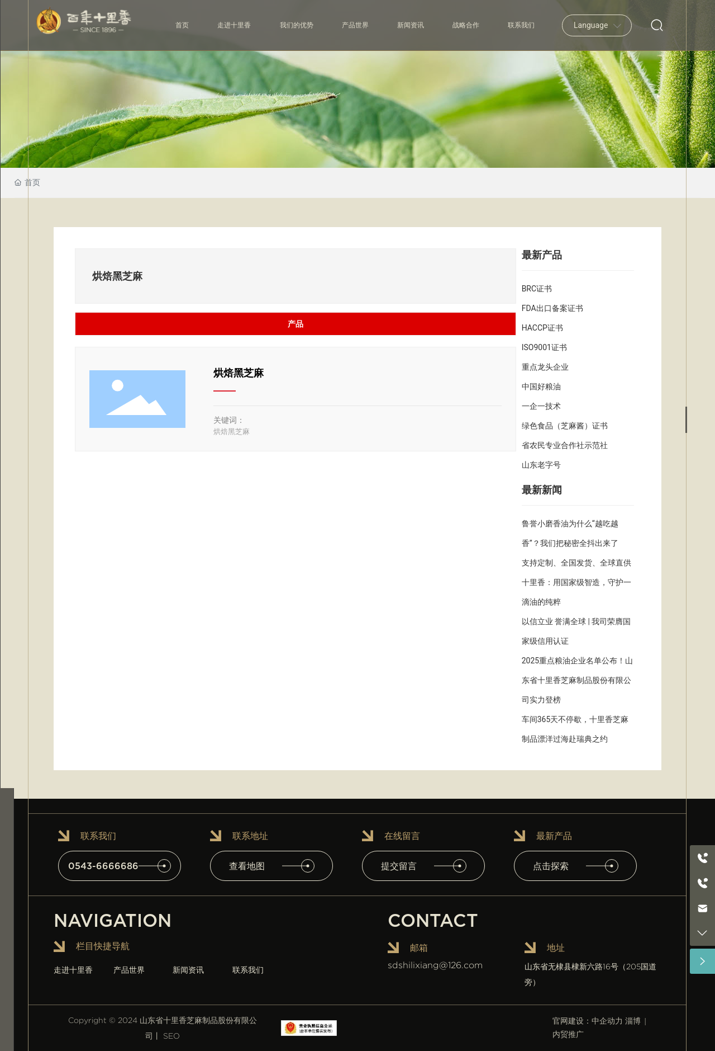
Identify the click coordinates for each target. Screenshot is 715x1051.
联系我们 (248, 969)
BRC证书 (537, 288)
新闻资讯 (188, 969)
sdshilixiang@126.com (435, 965)
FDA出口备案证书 (552, 308)
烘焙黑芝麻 (238, 373)
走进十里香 (73, 969)
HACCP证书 (542, 327)
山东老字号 (541, 464)
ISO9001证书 (544, 347)
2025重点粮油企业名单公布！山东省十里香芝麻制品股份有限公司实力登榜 (577, 680)
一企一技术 (541, 406)
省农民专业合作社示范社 (565, 445)
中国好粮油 (541, 386)
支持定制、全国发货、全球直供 (576, 562)
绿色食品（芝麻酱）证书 (565, 425)
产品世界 (129, 969)
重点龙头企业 (545, 366)
